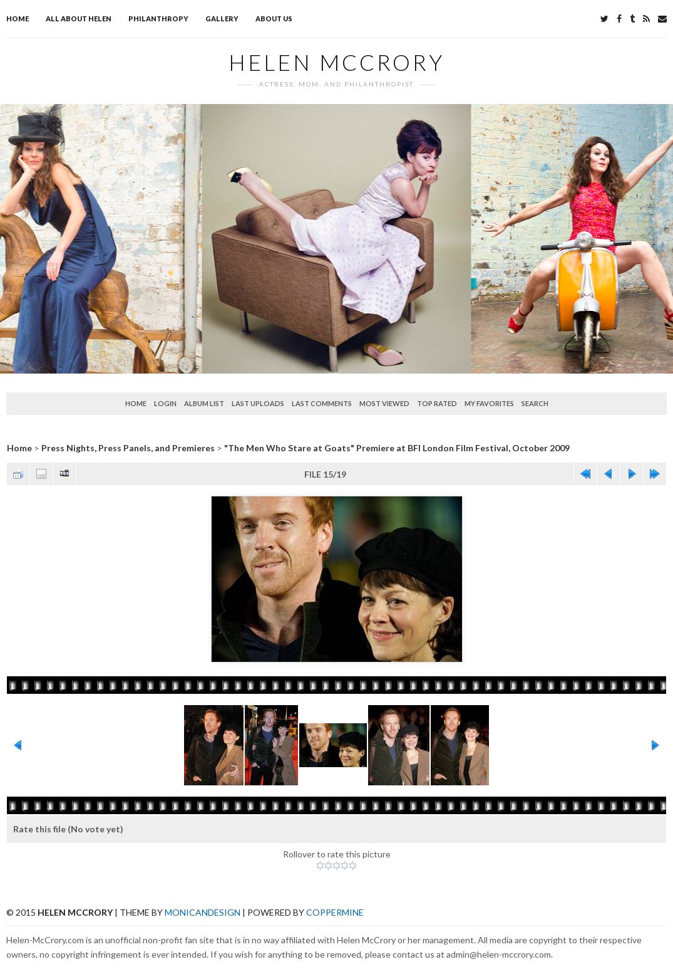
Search (534, 403)
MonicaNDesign (202, 912)
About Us (273, 18)
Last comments (322, 403)
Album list (204, 403)
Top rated (437, 403)
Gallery (222, 18)
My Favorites (489, 403)
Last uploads (258, 403)
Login (165, 403)
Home (17, 18)
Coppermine (335, 912)
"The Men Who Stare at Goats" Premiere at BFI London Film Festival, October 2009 (397, 447)
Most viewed (384, 403)
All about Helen (78, 18)
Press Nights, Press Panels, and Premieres (128, 447)
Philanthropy (158, 18)
